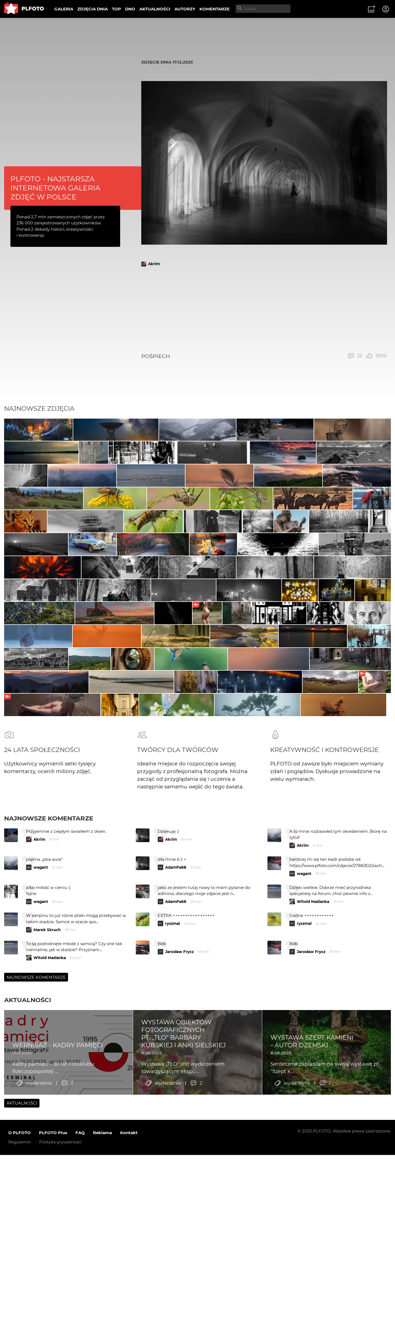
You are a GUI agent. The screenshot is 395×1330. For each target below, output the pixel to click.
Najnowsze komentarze (48, 1061)
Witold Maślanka (313, 1145)
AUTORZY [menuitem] (184, 9)
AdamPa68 (175, 1110)
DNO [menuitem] (130, 9)
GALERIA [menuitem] (63, 9)
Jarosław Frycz (179, 1195)
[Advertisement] (264, 309)
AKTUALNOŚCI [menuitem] (154, 9)
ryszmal (172, 1167)
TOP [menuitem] (116, 9)
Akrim (154, 264)
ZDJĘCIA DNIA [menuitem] (92, 9)
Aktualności (27, 1243)
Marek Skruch (47, 1173)
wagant (40, 1110)
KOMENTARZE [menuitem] (214, 9)
